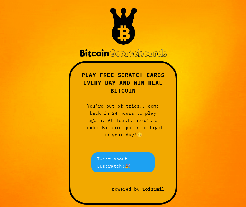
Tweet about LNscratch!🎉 (113, 162)
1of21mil (153, 189)
